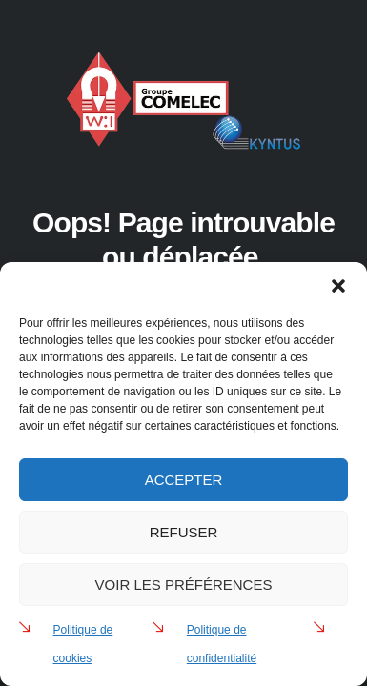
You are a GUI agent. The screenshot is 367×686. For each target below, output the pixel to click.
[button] (338, 285)
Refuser (184, 532)
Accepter (184, 480)
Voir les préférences (184, 584)
